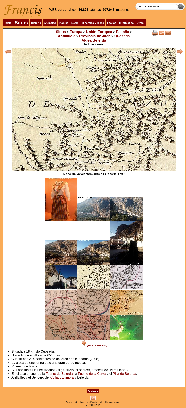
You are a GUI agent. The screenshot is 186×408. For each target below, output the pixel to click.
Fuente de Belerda (59, 373)
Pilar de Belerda (124, 373)
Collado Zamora (62, 377)
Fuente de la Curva (92, 373)
